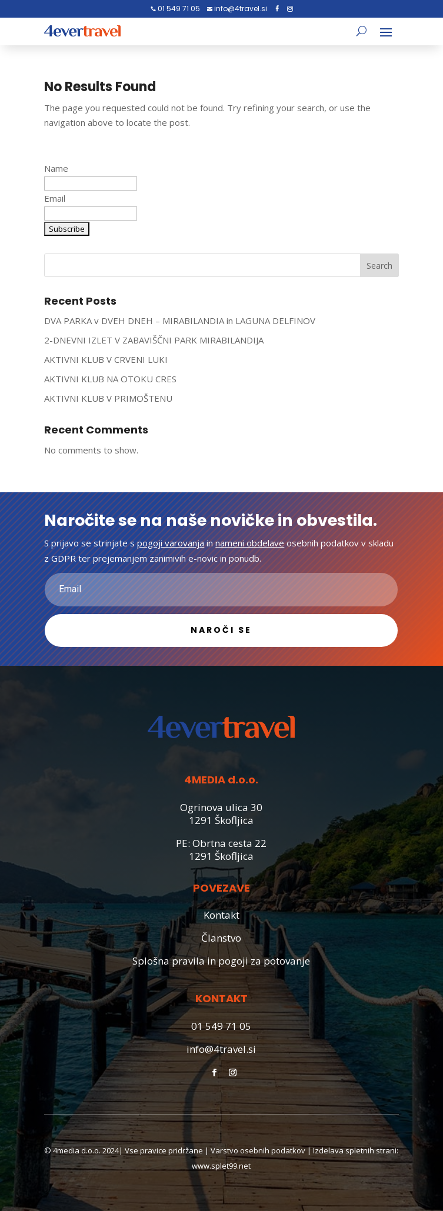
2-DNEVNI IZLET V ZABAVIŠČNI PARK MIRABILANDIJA (154, 340)
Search (379, 265)
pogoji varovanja (170, 543)
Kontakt (221, 915)
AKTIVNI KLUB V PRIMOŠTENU (108, 398)
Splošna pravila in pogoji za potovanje (221, 961)
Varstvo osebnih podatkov (258, 1150)
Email (54, 198)
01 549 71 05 (178, 9)
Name (56, 168)
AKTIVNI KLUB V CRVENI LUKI (106, 359)
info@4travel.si (239, 9)
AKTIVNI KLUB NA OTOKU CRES (110, 379)
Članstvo (221, 938)
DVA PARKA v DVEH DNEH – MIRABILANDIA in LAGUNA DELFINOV (179, 320)
